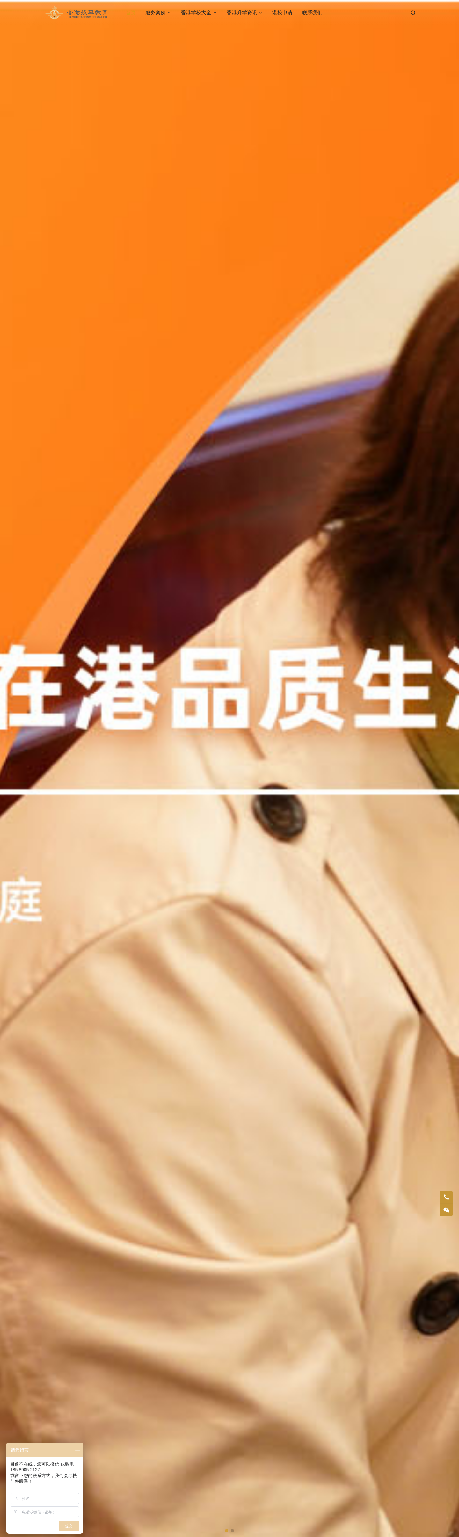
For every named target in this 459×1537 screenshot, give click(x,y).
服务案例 (155, 13)
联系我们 (312, 13)
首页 (131, 13)
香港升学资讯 (242, 13)
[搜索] (413, 12)
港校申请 (282, 13)
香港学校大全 (196, 13)
